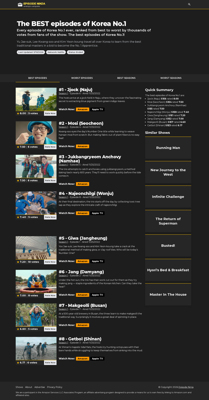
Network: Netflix (56, 52)
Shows (19, 387)
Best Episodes (37, 78)
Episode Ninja (186, 387)
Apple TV (97, 109)
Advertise (39, 387)
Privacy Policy (54, 387)
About (28, 387)
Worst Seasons (171, 78)
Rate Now (50, 113)
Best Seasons (126, 78)
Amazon (82, 109)
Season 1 (63, 93)
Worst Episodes (82, 78)
